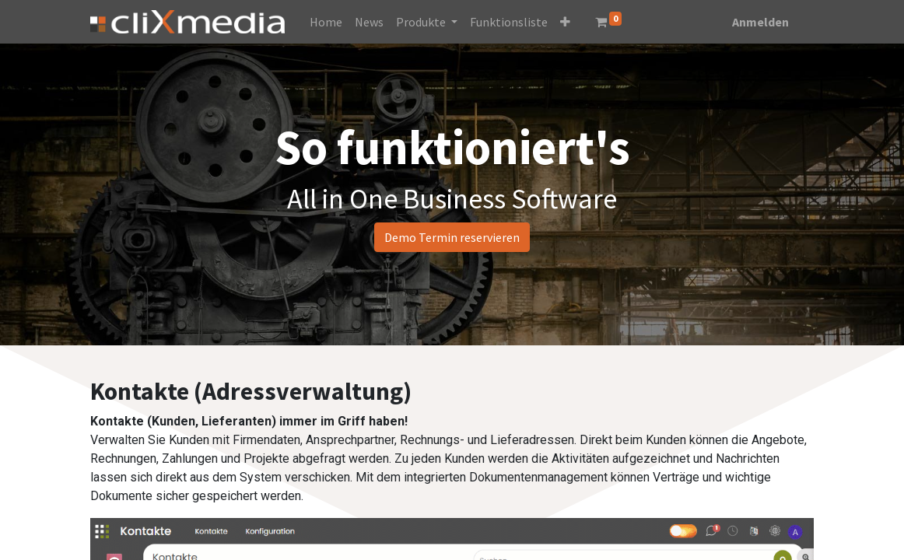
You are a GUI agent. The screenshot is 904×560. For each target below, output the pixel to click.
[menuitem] (326, 21)
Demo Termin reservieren (452, 237)
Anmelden (760, 22)
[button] (565, 21)
